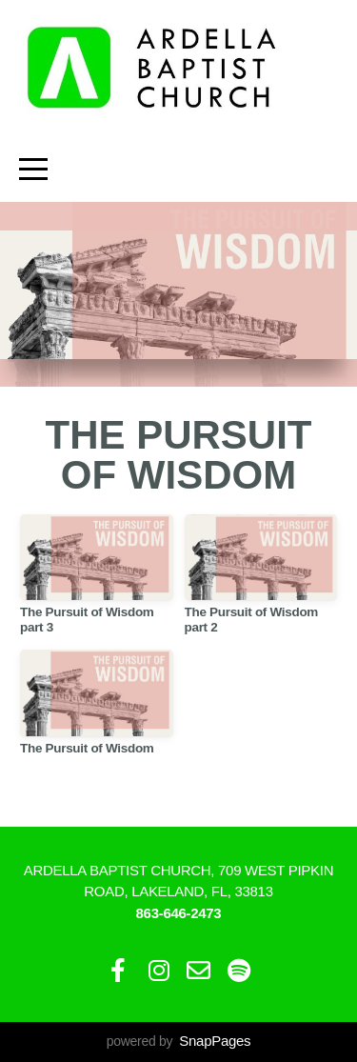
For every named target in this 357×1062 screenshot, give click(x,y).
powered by (178, 1041)
